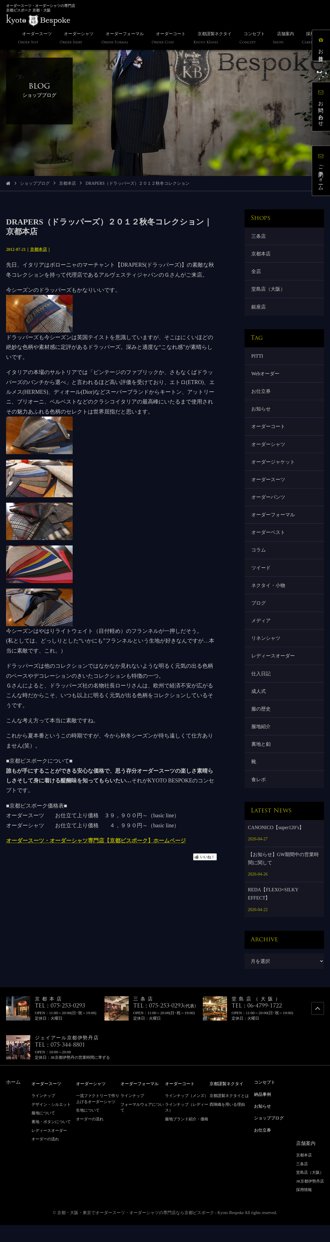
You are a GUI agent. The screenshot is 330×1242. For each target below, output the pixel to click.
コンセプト (266, 1100)
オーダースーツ (269, 487)
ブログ (259, 615)
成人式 (259, 706)
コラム (259, 560)
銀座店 (259, 309)
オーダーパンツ (269, 505)
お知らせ (261, 414)
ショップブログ (35, 183)
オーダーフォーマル (273, 523)
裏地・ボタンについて (51, 1140)
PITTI (258, 359)
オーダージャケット (273, 468)
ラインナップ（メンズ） (186, 1114)
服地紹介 (261, 742)
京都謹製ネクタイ (229, 1102)
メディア (261, 633)
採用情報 (304, 1206)
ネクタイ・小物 (269, 596)
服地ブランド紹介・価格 (186, 1137)
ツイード (261, 578)
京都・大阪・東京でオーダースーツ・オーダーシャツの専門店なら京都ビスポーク (135, 1229)
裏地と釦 (261, 761)
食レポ (259, 797)
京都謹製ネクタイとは (229, 1114)
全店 (257, 272)
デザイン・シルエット (51, 1122)
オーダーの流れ (45, 1157)
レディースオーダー (273, 669)
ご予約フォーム (322, 172)
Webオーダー (266, 377)
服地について (43, 1131)
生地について (88, 1128)
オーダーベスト (269, 542)
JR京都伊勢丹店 (310, 1198)
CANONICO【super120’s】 (276, 846)
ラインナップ (43, 1114)
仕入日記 (261, 687)
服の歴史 (261, 724)
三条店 (259, 236)
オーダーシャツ (269, 450)
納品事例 (263, 1112)
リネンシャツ (266, 651)
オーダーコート (269, 432)
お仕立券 (261, 395)
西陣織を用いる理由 (227, 1122)
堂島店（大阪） (269, 291)
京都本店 (67, 183)
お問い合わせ (322, 108)
